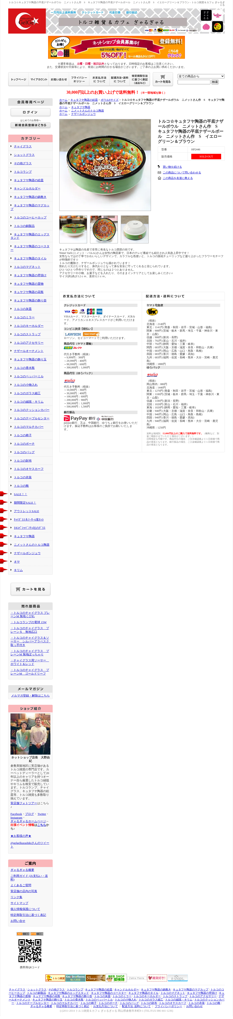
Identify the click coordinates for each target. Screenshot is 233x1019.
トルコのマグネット (27, 267)
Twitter (42, 814)
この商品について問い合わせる (182, 172)
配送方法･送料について (136, 1006)
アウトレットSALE (26, 511)
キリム (18, 570)
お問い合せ (17, 921)
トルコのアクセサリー (29, 342)
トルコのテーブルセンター (31, 418)
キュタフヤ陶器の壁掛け (30, 275)
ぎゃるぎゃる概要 (22, 870)
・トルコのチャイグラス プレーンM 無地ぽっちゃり (29, 652)
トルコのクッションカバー (31, 410)
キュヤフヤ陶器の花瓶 (29, 292)
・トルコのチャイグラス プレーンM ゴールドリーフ (29, 671)
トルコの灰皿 (23, 309)
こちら (41, 825)
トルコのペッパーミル (29, 376)
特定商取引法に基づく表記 (28, 915)
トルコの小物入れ (26, 384)
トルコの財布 (23, 460)
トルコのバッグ (24, 452)
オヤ (17, 561)
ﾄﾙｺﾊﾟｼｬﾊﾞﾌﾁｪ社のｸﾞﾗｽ (29, 527)
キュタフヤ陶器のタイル (30, 258)
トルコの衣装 (23, 477)
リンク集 (16, 897)
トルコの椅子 (23, 435)
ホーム (63, 99)
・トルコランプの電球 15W (28, 622)
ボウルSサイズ (110, 99)
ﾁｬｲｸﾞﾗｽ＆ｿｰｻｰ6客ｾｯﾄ (29, 519)
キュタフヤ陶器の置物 (29, 283)
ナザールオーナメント (29, 351)
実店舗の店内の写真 (23, 891)
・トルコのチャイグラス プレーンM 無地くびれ (30, 614)
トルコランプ (23, 171)
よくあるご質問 (20, 885)
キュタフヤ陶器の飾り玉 (30, 359)
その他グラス (23, 163)
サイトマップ (19, 903)
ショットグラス (24, 155)
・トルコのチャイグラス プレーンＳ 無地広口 (29, 629)
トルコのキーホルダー (29, 325)
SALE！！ (20, 494)
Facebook (16, 814)
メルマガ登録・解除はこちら (30, 695)
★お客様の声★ (20, 836)
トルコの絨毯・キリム (29, 401)
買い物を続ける (172, 166)
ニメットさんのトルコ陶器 (31, 544)
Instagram (16, 817)
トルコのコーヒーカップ (30, 217)
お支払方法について (105, 1006)
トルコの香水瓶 (24, 368)
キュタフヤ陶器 (24, 536)
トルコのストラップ (27, 334)
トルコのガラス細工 (27, 393)
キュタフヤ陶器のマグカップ (190, 989)
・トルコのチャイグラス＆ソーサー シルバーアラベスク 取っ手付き (31, 641)
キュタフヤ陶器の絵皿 (29, 180)
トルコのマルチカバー (29, 426)
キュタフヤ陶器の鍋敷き (30, 197)
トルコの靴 (21, 485)
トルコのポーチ (24, 443)
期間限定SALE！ (25, 502)
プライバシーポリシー (168, 1006)
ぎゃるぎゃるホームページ (28, 821)
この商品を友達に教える (178, 178)
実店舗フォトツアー (23, 803)
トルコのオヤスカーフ (29, 469)
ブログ (29, 814)
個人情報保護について (25, 909)
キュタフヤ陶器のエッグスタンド (29, 236)
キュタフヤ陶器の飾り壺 (30, 300)
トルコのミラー (24, 317)
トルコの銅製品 (24, 226)
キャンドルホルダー (27, 188)
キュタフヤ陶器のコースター (109, 993)
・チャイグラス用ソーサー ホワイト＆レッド (29, 662)
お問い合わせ (194, 1006)
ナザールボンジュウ (27, 553)
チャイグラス (23, 146)
